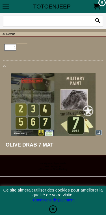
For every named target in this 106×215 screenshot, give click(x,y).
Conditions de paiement (53, 200)
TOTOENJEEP (52, 6)
